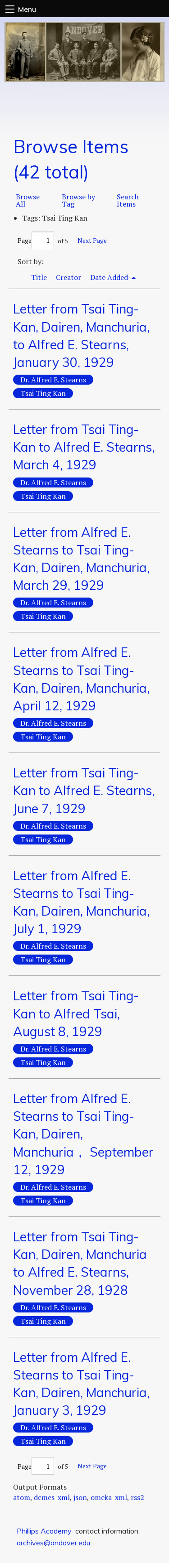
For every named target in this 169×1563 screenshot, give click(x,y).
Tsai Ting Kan (43, 393)
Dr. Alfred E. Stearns (53, 380)
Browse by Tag (78, 200)
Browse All (28, 200)
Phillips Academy (44, 1530)
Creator (68, 277)
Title (39, 277)
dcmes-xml (52, 1497)
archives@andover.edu (53, 1542)
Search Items (128, 200)
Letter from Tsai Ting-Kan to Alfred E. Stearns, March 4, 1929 (84, 447)
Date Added (110, 277)
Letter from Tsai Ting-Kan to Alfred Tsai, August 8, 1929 (76, 1013)
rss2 (137, 1497)
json (80, 1497)
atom (21, 1497)
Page (36, 240)
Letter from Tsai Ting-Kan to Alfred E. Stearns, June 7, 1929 (84, 790)
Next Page (92, 240)
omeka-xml (109, 1497)
